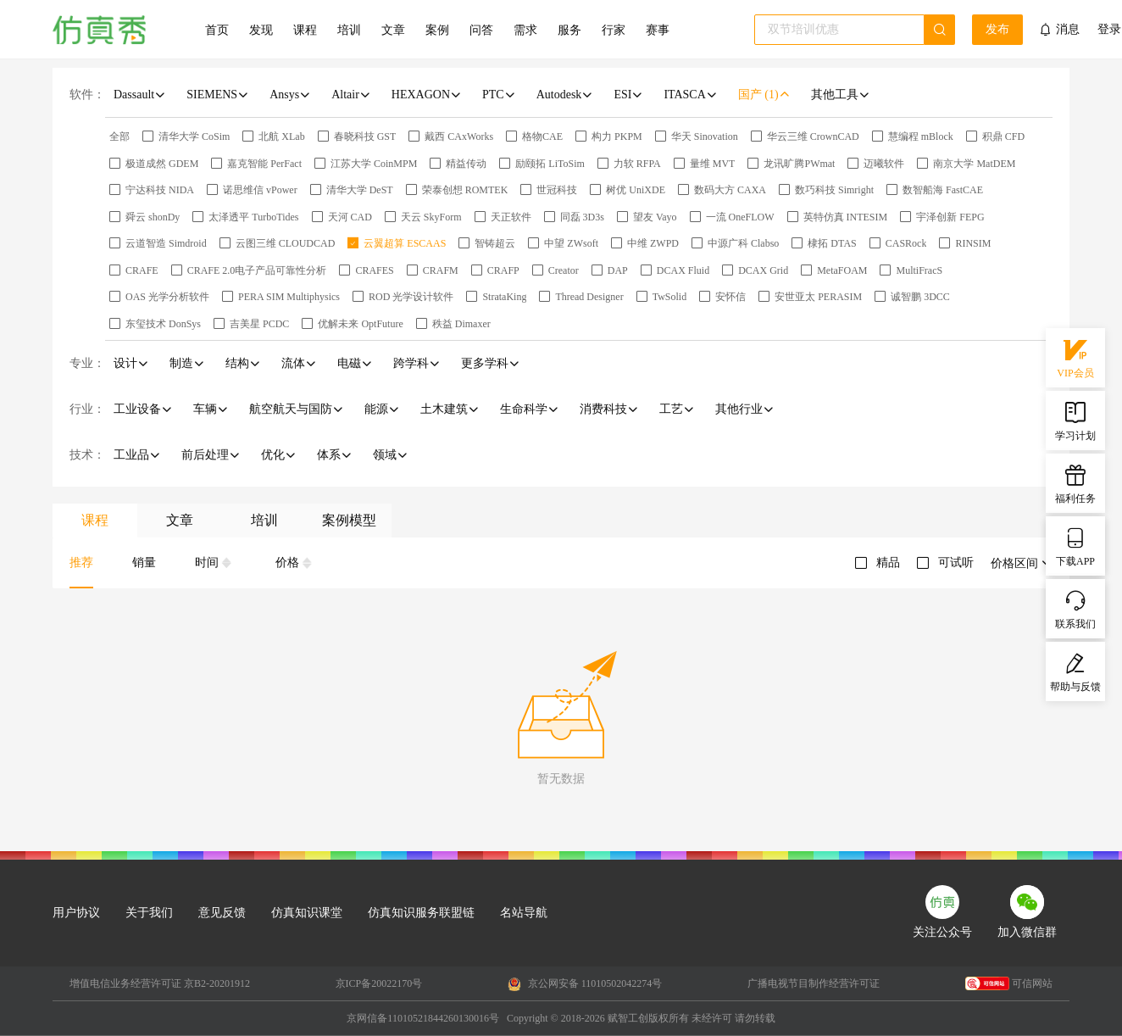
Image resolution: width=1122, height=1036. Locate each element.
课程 (305, 30)
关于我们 (149, 912)
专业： (87, 363)
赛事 (657, 30)
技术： (87, 454)
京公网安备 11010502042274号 (585, 984)
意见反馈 (222, 912)
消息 (1068, 29)
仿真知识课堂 (306, 912)
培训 (349, 30)
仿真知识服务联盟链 (421, 912)
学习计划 (1075, 420)
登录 (1109, 30)
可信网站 (1009, 983)
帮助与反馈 (1075, 671)
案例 (437, 30)
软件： (87, 94)
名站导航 (523, 912)
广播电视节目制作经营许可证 (813, 983)
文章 (393, 30)
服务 (569, 30)
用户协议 (76, 912)
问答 (481, 30)
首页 (217, 30)
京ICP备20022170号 (379, 983)
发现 (261, 30)
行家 (613, 30)
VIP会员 (1075, 357)
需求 (525, 30)
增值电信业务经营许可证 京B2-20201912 (159, 983)
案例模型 (349, 520)
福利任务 (1075, 482)
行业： (87, 409)
